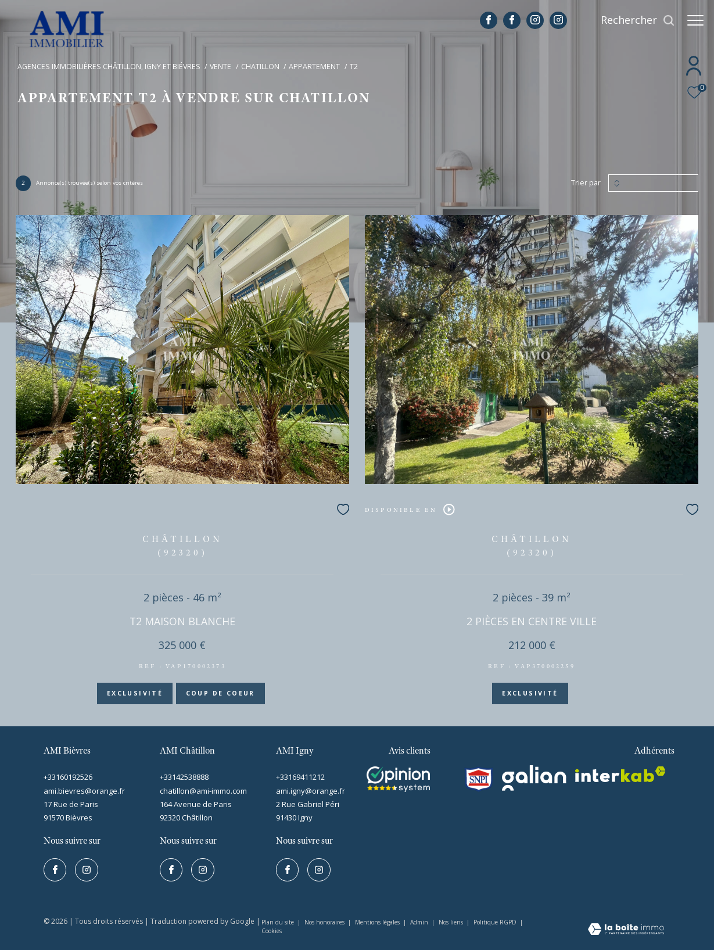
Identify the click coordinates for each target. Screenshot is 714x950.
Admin (420, 922)
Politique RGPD (494, 922)
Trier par (586, 183)
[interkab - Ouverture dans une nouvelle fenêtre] (620, 774)
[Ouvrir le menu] (695, 20)
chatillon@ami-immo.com (203, 791)
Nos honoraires (325, 922)
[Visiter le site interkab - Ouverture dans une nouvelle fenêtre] (398, 779)
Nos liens (452, 922)
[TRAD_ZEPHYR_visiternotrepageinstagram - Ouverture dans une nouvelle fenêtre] (529, 21)
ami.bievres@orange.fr (84, 791)
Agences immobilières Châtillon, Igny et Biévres (108, 66)
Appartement (314, 66)
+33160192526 (68, 777)
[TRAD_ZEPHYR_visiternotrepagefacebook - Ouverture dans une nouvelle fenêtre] (482, 21)
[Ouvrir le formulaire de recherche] (632, 20)
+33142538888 (184, 777)
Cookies (271, 931)
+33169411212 (300, 777)
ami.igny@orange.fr (310, 791)
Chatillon (260, 66)
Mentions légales (378, 922)
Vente (220, 66)
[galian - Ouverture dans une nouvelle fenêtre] (534, 778)
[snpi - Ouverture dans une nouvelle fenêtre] (478, 779)
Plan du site (278, 922)
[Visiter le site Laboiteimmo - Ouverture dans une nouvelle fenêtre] (626, 930)
